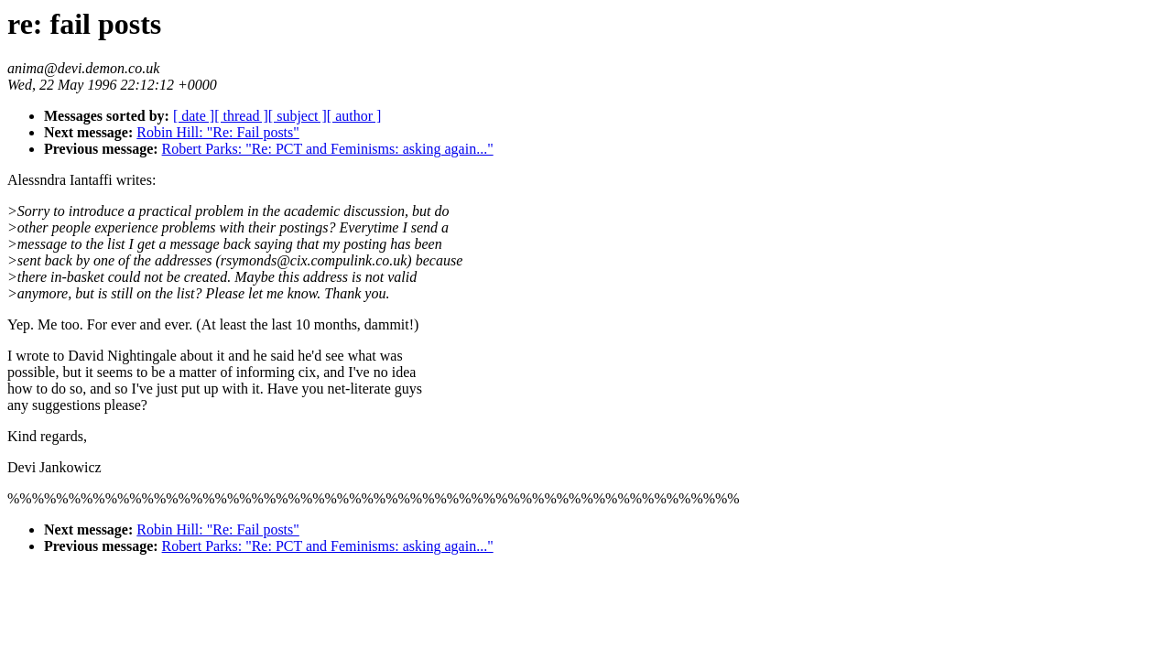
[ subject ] (297, 116)
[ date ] (193, 116)
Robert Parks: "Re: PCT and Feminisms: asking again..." (328, 149)
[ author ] (354, 116)
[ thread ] (241, 116)
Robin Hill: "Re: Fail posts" (217, 132)
